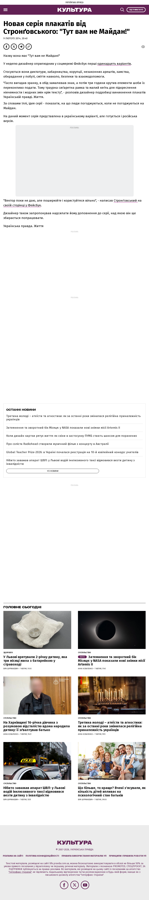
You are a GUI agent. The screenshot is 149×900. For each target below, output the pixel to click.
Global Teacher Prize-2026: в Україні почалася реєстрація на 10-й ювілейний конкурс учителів (72, 452)
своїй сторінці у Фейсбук (22, 205)
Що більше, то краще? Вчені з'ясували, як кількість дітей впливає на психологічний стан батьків (112, 791)
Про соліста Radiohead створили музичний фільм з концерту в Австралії (57, 444)
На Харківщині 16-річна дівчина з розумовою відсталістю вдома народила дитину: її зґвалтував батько (36, 726)
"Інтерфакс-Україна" (20, 872)
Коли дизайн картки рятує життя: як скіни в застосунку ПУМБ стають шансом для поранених (71, 436)
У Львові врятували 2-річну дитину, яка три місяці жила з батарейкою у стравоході (35, 660)
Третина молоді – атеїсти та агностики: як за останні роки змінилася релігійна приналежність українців (73, 417)
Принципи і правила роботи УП (127, 856)
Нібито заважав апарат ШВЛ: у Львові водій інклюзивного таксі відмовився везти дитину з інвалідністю (70, 462)
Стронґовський (126, 200)
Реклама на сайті (13, 856)
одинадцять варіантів (114, 64)
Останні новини (21, 410)
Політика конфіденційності (42, 856)
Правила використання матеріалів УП (84, 856)
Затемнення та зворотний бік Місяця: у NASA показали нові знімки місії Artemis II (63, 427)
